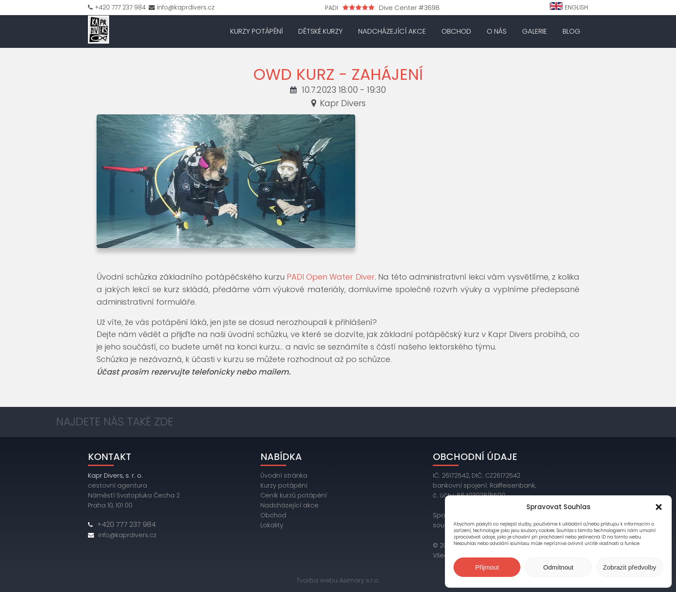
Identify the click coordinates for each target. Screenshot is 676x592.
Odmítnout (558, 567)
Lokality (271, 525)
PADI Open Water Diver (331, 276)
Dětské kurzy (320, 31)
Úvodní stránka (283, 475)
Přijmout (487, 567)
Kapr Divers (338, 103)
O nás (497, 31)
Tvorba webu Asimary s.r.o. (338, 580)
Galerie (534, 31)
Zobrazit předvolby (629, 567)
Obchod (456, 31)
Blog (571, 31)
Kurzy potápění (256, 31)
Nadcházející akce (392, 31)
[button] (658, 507)
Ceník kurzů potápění (293, 495)
